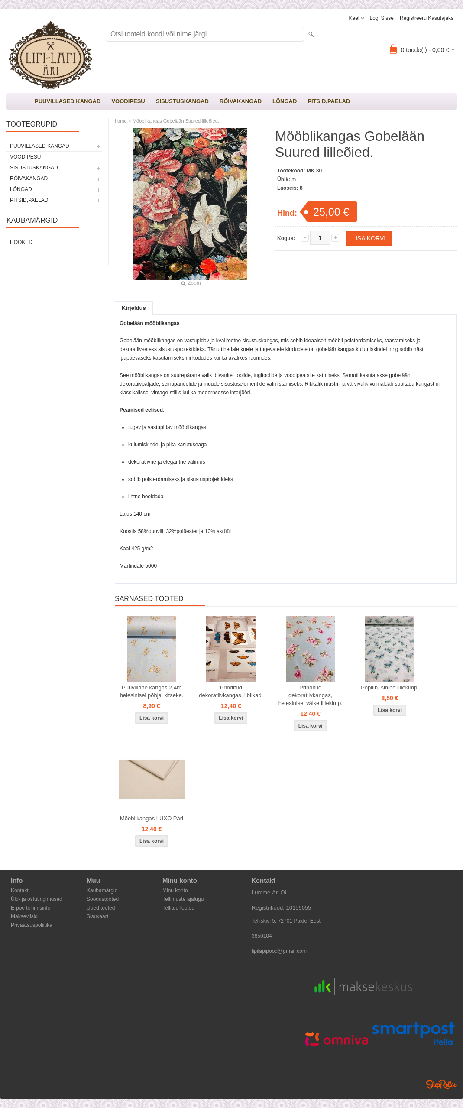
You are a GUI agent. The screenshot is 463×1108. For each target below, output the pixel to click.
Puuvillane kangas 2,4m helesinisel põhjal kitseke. (152, 691)
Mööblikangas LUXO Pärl (151, 818)
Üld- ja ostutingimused (36, 899)
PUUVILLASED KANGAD (67, 101)
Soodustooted (103, 899)
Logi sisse (382, 18)
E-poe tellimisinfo (30, 908)
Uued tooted (101, 908)
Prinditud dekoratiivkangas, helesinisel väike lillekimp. (310, 695)
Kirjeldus (134, 308)
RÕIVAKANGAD (241, 101)
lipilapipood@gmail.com (279, 951)
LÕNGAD (284, 101)
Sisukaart (97, 916)
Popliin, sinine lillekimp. (390, 687)
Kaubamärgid (102, 890)
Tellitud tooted (178, 908)
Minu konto (175, 890)
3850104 (262, 936)
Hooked (21, 242)
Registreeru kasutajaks (426, 18)
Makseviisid (24, 916)
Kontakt (20, 890)
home (121, 120)
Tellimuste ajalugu (183, 899)
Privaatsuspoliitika (31, 925)
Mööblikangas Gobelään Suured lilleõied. (176, 120)
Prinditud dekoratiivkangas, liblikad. (231, 691)
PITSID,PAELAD (329, 101)
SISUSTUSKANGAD (182, 101)
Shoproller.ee (441, 1084)
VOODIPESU (128, 101)
